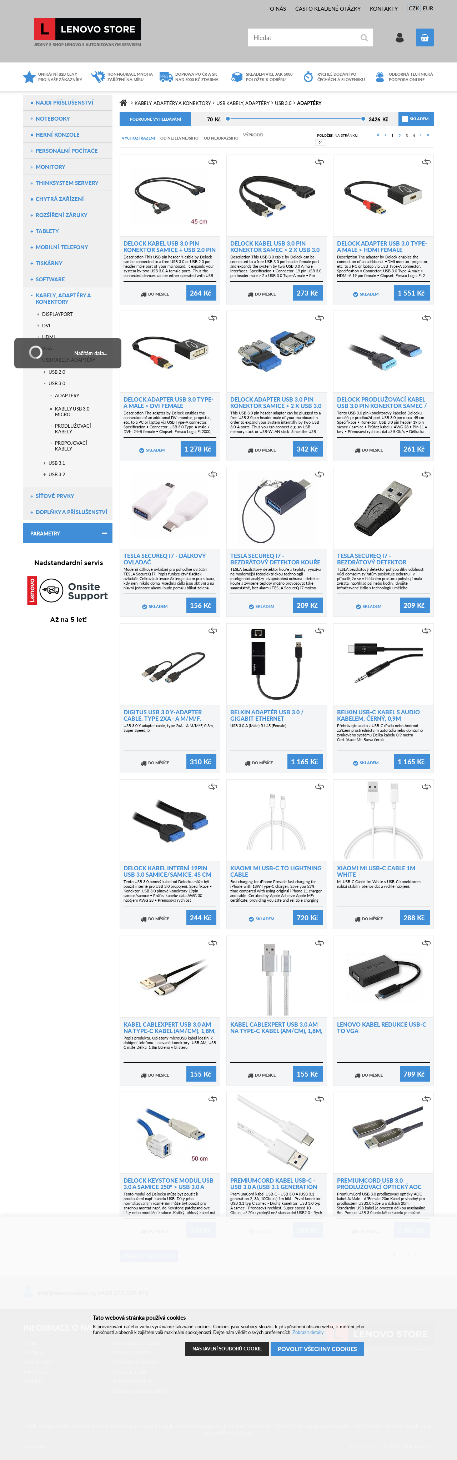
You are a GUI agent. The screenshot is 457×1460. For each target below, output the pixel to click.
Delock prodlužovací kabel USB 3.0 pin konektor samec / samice (382, 406)
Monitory (50, 166)
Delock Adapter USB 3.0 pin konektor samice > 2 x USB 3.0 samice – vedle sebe (275, 406)
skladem (411, 118)
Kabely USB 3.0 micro (72, 411)
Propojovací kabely (71, 446)
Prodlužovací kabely (73, 428)
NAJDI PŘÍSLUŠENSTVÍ (65, 102)
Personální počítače (67, 150)
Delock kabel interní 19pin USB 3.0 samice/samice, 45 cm (167, 871)
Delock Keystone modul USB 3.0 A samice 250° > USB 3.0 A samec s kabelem (169, 1187)
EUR (428, 8)
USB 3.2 (57, 474)
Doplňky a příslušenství (71, 512)
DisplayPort (57, 314)
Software (50, 279)
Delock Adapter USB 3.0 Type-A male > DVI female (169, 402)
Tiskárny (49, 263)
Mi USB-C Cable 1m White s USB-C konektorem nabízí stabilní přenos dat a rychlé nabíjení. (379, 883)
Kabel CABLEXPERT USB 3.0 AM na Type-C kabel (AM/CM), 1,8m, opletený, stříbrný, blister (276, 1031)
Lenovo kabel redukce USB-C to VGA (381, 1027)
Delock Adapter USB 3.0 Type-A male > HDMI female (382, 246)
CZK (414, 8)
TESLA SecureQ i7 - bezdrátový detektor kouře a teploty (275, 562)
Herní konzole (58, 134)
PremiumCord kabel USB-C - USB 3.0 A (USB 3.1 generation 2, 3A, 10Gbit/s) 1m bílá (273, 1187)
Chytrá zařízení (60, 199)
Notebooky (53, 118)
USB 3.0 (57, 383)
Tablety (47, 231)
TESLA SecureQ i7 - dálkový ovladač (165, 558)
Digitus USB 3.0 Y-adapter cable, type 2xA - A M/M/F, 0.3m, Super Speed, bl (163, 718)
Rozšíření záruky (61, 215)
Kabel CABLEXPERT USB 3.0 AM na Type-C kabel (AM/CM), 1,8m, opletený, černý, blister (170, 1031)
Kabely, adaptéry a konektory (63, 298)
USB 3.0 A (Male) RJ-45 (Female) (258, 725)
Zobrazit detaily (308, 1332)
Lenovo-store (87, 32)
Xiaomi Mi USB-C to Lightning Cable (276, 871)
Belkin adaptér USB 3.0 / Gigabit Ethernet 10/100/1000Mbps (267, 718)
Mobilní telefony (62, 247)
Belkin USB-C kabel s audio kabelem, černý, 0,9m (378, 715)
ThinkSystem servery (67, 183)
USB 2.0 (57, 372)
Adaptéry (67, 395)
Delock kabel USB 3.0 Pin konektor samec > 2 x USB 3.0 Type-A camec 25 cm (275, 250)
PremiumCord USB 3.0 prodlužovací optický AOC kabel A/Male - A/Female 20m (381, 1187)
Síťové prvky (55, 496)
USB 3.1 (57, 463)
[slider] (228, 118)
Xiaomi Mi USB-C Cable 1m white (376, 871)
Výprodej (253, 134)
